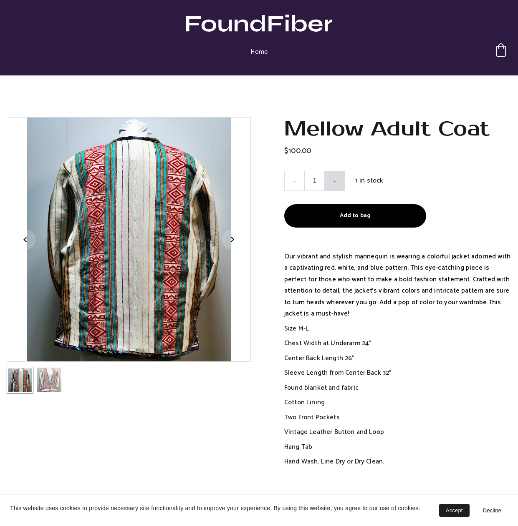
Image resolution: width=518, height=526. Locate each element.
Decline (492, 510)
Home (259, 52)
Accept (454, 510)
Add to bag (355, 215)
